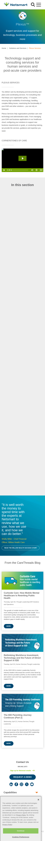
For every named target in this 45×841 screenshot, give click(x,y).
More (8, 626)
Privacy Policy (21, 819)
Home (4, 48)
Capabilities (10, 792)
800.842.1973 (22, 766)
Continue (20, 835)
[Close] (38, 803)
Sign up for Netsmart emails (20, 770)
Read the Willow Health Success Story (20, 548)
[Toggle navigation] (39, 5)
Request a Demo (22, 777)
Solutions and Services (17, 48)
